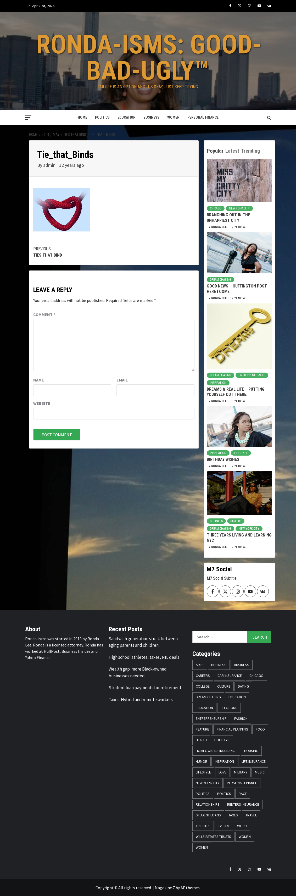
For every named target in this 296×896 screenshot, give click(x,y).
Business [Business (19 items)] (218, 664)
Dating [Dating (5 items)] (243, 686)
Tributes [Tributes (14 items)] (203, 825)
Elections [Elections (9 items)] (229, 707)
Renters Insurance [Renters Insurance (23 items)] (243, 804)
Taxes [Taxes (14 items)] (233, 815)
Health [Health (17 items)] (201, 740)
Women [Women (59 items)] (245, 836)
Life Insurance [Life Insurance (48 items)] (254, 761)
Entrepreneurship (252, 375)
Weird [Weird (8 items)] (242, 825)
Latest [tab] (232, 151)
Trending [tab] (250, 151)
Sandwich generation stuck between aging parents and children (143, 642)
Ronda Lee (219, 227)
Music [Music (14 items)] (260, 772)
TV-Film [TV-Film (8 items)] (224, 825)
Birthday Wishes (223, 459)
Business (151, 117)
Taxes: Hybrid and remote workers (141, 700)
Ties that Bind (73, 252)
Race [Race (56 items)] (243, 793)
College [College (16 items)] (203, 686)
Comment (44, 314)
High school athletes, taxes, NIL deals (144, 657)
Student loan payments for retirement (145, 687)
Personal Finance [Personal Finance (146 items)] (242, 783)
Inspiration (218, 383)
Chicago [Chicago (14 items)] (256, 675)
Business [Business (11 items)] (241, 664)
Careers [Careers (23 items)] (203, 675)
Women (173, 117)
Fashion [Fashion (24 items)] (241, 718)
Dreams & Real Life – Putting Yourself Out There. (236, 392)
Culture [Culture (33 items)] (223, 686)
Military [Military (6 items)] (240, 772)
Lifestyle (241, 453)
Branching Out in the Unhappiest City (228, 217)
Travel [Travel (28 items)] (251, 815)
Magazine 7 (165, 887)
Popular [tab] (215, 151)
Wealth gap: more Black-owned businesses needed (138, 672)
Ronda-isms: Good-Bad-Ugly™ (148, 57)
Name (38, 380)
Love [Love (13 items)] (222, 772)
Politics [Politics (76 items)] (203, 793)
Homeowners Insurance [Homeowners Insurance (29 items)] (216, 750)
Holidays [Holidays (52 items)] (222, 740)
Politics (102, 117)
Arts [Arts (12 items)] (200, 664)
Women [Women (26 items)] (202, 847)
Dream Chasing (220, 279)
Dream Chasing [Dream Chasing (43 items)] (208, 697)
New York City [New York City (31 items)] (207, 783)
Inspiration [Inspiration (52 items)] (224, 761)
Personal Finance (203, 117)
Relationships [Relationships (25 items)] (208, 804)
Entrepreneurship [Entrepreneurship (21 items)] (211, 718)
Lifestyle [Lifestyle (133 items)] (203, 772)
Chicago (215, 208)
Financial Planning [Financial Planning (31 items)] (232, 729)
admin (50, 165)
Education (127, 117)
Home (82, 117)
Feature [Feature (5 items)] (202, 729)
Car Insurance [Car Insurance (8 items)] (229, 675)
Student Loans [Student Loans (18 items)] (208, 815)
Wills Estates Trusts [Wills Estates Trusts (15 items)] (213, 836)
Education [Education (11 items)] (237, 697)
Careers (235, 521)
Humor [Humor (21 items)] (201, 761)
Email (122, 380)
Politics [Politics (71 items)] (224, 793)
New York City (239, 208)
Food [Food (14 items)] (260, 729)
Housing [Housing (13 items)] (251, 750)
